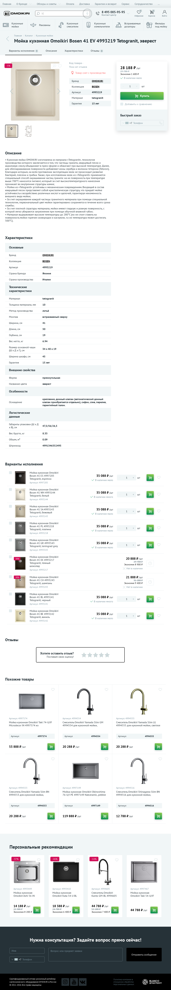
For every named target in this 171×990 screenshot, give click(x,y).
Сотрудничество (144, 3)
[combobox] (126, 123)
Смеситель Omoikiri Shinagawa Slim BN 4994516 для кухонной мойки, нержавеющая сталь (138, 794)
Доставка (84, 3)
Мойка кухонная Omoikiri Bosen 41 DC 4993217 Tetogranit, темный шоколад (44, 561)
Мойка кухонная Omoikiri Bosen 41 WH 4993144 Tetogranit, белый (44, 492)
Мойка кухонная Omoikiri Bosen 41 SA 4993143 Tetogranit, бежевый (44, 509)
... (159, 3)
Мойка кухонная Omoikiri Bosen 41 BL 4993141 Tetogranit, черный (44, 597)
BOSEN (95, 86)
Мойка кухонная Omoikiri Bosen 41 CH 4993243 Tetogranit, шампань (44, 580)
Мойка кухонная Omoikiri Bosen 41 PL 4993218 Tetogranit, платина (44, 526)
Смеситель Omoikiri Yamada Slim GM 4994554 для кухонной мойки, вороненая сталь (83, 725)
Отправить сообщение (144, 954)
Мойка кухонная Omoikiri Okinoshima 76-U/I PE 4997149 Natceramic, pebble (84, 793)
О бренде (24, 3)
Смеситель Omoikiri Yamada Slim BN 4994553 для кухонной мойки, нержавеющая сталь (29, 794)
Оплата (70, 3)
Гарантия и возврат (105, 3)
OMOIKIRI (97, 81)
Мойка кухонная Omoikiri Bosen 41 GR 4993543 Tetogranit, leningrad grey (44, 543)
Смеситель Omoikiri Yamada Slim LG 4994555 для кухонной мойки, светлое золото (138, 725)
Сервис (125, 3)
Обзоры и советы (49, 3)
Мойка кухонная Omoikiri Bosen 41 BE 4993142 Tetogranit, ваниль (44, 614)
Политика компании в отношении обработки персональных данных (123, 982)
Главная (7, 3)
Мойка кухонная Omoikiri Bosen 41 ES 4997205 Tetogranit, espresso (44, 475)
